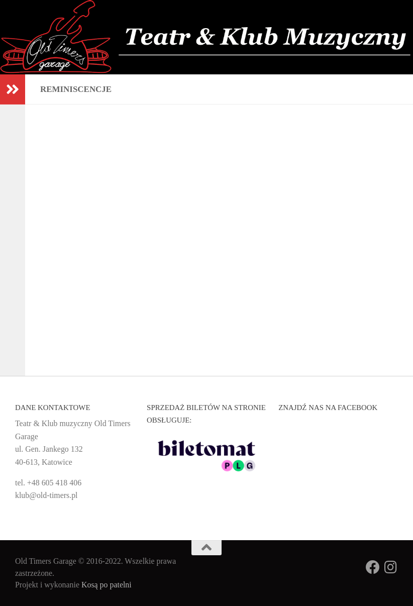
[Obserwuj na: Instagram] (391, 567)
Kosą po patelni (106, 584)
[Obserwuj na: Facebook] (373, 567)
